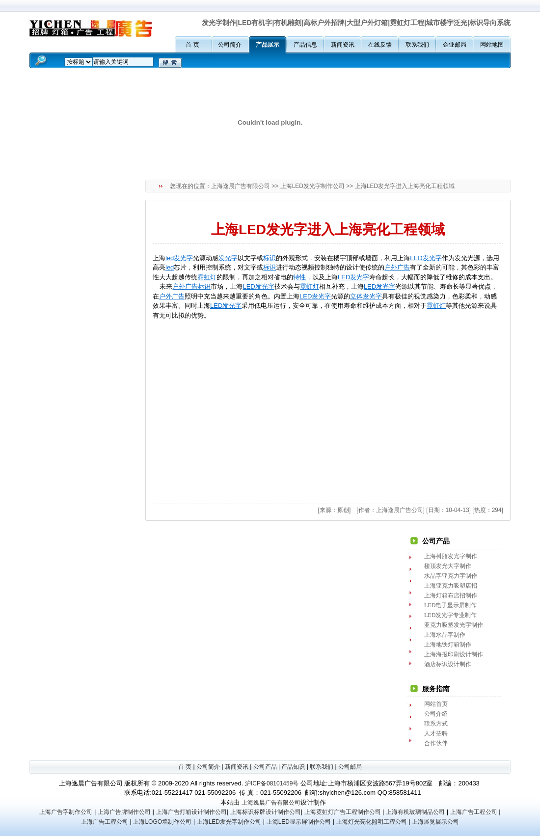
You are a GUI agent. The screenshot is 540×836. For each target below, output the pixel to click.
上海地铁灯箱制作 (447, 644)
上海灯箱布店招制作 (450, 595)
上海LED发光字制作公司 (312, 186)
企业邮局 (454, 44)
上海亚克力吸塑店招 (450, 585)
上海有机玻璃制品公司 (415, 812)
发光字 (228, 258)
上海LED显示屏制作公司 (299, 821)
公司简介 (230, 44)
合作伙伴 (436, 743)
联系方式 (436, 723)
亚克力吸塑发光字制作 (453, 624)
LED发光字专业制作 (450, 615)
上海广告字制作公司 (65, 812)
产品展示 (267, 44)
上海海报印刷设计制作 (453, 654)
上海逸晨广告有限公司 (240, 186)
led (169, 267)
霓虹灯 (206, 277)
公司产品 (265, 766)
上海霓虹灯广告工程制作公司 (342, 812)
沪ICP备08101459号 (271, 783)
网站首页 (436, 704)
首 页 (192, 44)
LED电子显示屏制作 (450, 605)
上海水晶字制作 (444, 634)
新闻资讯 (342, 44)
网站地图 (492, 44)
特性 (299, 277)
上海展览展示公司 (435, 821)
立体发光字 (366, 296)
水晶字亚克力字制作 (450, 575)
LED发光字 (425, 258)
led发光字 (179, 258)
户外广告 (397, 267)
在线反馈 (380, 44)
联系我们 (417, 44)
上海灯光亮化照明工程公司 (371, 821)
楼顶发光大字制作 (447, 566)
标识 (269, 258)
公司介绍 (436, 713)
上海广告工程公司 (473, 812)
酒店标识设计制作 (447, 664)
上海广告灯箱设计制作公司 (191, 812)
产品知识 (293, 766)
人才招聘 (436, 733)
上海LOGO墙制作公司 (162, 821)
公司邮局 (350, 766)
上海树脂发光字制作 (450, 556)
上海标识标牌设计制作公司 (265, 812)
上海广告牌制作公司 (124, 812)
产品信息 (305, 44)
